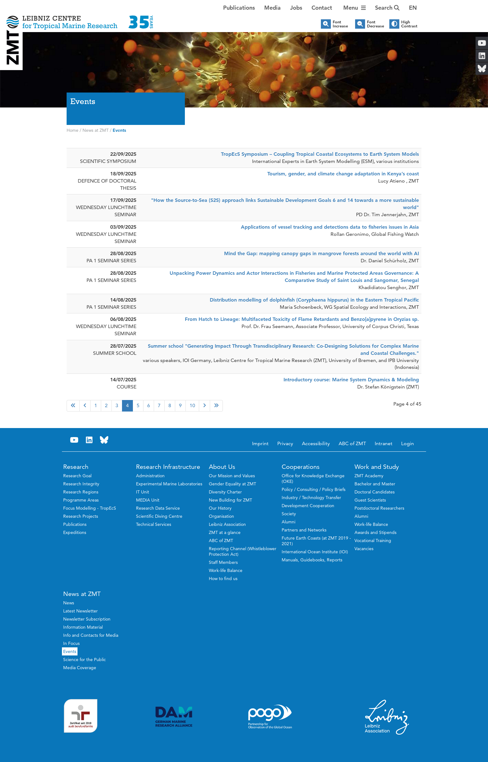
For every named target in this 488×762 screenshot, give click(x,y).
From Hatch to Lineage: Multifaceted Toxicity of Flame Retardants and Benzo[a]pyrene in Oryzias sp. (302, 319)
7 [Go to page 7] (159, 405)
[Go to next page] (204, 406)
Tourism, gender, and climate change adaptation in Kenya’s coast (343, 174)
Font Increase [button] (340, 24)
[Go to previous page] (85, 406)
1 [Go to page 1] (95, 405)
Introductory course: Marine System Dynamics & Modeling (351, 380)
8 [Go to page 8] (169, 405)
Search (387, 7)
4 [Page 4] (127, 405)
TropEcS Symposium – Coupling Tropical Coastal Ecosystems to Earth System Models (320, 154)
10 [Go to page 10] (192, 405)
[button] (412, 8)
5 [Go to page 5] (138, 405)
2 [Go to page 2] (106, 405)
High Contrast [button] (409, 24)
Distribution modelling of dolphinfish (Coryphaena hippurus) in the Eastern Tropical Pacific (314, 300)
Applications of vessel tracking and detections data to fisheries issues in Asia (330, 227)
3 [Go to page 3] (116, 405)
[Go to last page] (216, 406)
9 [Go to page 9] (180, 405)
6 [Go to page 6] (148, 405)
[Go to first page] (73, 406)
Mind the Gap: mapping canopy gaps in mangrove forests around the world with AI (321, 253)
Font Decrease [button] (375, 24)
